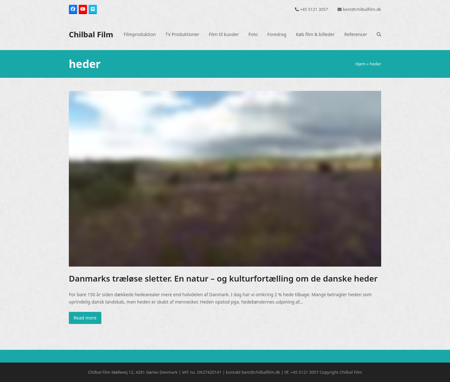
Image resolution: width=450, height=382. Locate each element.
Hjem (360, 64)
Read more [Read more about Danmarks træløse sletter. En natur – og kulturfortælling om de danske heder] (85, 318)
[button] (379, 34)
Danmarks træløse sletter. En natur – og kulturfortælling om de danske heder (223, 278)
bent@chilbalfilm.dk (362, 9)
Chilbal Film (91, 34)
